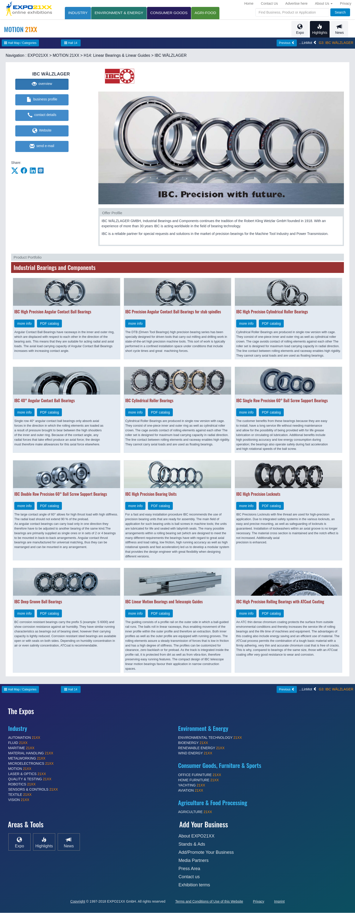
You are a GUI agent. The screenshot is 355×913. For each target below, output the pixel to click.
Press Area (189, 868)
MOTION (19, 769)
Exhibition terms (194, 885)
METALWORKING (26, 759)
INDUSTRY (78, 13)
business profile (42, 99)
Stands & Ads (191, 844)
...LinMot (308, 43)
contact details (42, 115)
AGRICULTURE (195, 812)
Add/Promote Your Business (206, 852)
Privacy (345, 3)
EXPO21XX (38, 56)
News (339, 29)
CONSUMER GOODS (170, 13)
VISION (18, 800)
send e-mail (42, 146)
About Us (324, 3)
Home (248, 3)
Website (42, 131)
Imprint (279, 902)
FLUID (18, 743)
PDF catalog (49, 324)
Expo (300, 29)
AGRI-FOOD (207, 13)
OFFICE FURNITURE (199, 775)
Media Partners (193, 860)
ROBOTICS (22, 784)
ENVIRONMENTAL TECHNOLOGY (210, 738)
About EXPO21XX (196, 836)
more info (24, 324)
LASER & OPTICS (27, 774)
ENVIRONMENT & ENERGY (119, 13)
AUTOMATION (24, 738)
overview (42, 84)
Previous (286, 43)
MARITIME (21, 748)
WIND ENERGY (195, 753)
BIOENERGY (193, 743)
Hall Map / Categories (20, 43)
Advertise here (296, 3)
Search (340, 12)
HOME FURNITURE (198, 780)
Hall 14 (70, 43)
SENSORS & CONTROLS (33, 790)
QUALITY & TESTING (29, 779)
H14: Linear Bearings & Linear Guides (117, 56)
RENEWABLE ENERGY (201, 748)
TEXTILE (20, 795)
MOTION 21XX (66, 56)
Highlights (319, 29)
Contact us (189, 877)
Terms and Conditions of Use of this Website (209, 902)
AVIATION (190, 791)
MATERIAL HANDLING (30, 753)
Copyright (77, 902)
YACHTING (191, 785)
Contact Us (269, 3)
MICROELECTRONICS (30, 764)
